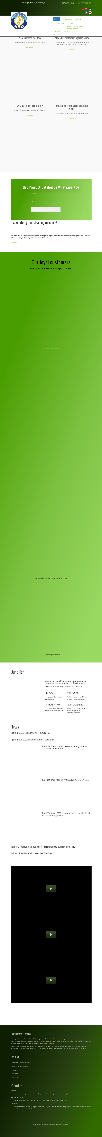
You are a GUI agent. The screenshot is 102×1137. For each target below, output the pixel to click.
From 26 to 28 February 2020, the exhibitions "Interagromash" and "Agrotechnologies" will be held (64, 747)
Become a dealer (57, 34)
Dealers (57, 31)
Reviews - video (60, 23)
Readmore (14, 243)
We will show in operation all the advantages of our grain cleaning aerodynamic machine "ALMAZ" (43, 846)
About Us (15, 1070)
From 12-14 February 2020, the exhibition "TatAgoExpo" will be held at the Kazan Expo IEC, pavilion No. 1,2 (66, 814)
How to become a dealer (20, 1066)
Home (56, 19)
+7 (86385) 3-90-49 (85, 4)
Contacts (67, 31)
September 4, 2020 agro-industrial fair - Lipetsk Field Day (30, 732)
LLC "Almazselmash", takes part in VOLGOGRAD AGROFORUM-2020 (65, 779)
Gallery (78, 19)
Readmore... (30, 47)
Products (71, 23)
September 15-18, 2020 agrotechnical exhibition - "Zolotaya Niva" (33, 739)
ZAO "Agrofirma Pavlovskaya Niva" (51, 501)
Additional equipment (72, 28)
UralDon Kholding (51, 425)
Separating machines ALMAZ (75, 26)
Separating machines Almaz (21, 1063)
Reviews (15, 1074)
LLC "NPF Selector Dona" (51, 348)
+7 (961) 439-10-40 (66, 3)
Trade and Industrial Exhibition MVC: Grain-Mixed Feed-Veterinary (33, 853)
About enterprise (67, 19)
